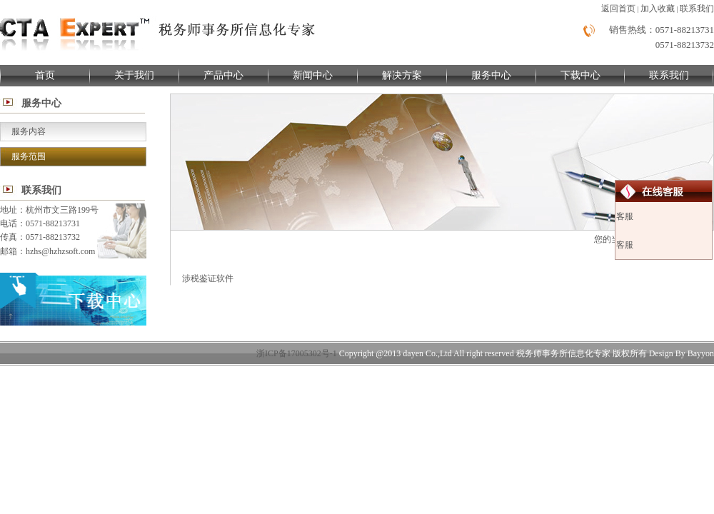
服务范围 (28, 156)
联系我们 (697, 9)
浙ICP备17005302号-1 (296, 353)
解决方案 (402, 75)
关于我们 (134, 75)
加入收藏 (657, 9)
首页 (45, 75)
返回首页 (618, 9)
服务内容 (28, 131)
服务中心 (491, 75)
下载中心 (580, 75)
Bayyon (701, 353)
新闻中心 (313, 75)
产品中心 (223, 75)
